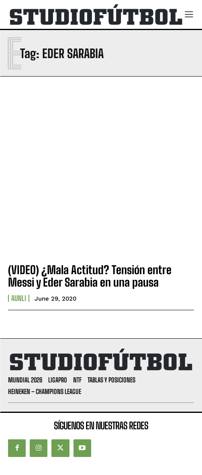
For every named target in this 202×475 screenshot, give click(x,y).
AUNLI (18, 298)
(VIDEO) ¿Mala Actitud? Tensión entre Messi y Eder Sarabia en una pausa (89, 276)
